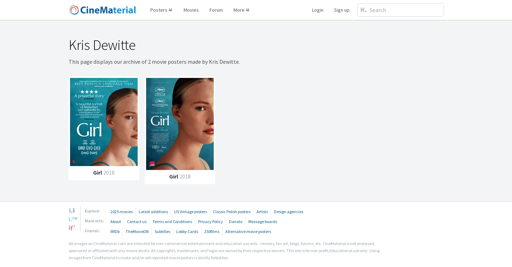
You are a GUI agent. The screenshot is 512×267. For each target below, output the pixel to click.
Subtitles (162, 231)
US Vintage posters (190, 211)
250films (211, 231)
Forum (216, 10)
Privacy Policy (210, 221)
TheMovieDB (137, 231)
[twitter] (72, 218)
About (115, 221)
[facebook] (72, 210)
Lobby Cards (187, 231)
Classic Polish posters (232, 211)
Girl (97, 172)
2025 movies (121, 211)
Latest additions (153, 211)
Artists (262, 211)
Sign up (342, 10)
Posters (161, 10)
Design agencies (288, 211)
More (242, 10)
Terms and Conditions (172, 221)
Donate (235, 221)
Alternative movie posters (248, 231)
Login (317, 10)
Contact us (136, 221)
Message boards (262, 221)
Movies (191, 10)
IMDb (115, 231)
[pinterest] (72, 227)
